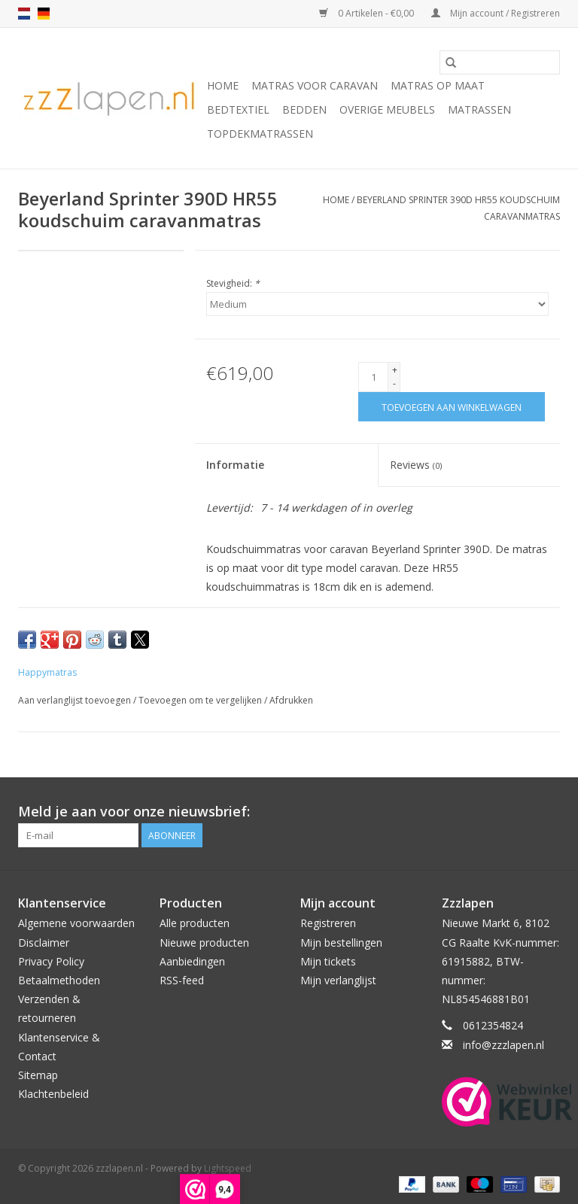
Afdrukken (291, 700)
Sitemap (38, 1075)
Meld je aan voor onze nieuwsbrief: (134, 811)
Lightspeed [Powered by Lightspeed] (227, 1168)
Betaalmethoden (59, 980)
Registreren (328, 923)
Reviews (416, 465)
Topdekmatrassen (260, 133)
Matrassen (479, 109)
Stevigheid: (233, 283)
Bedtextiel (238, 109)
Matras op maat (438, 85)
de (44, 14)
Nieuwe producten (204, 942)
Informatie (235, 465)
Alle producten (195, 923)
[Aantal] (373, 377)
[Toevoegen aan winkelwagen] (451, 406)
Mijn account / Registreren (495, 13)
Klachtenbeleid (53, 1094)
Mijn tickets (328, 961)
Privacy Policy (51, 961)
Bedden (304, 109)
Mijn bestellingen (341, 942)
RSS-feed (182, 980)
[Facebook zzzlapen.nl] (548, 812)
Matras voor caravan (314, 85)
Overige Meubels (387, 109)
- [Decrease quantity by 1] (394, 383)
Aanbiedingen (192, 961)
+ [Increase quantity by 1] (394, 369)
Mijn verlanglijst (338, 980)
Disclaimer (43, 942)
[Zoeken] (500, 62)
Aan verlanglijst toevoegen (75, 700)
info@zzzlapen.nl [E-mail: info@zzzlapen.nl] (503, 1045)
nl (24, 14)
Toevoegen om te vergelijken (201, 700)
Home (223, 85)
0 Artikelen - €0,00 (367, 13)
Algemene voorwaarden (76, 923)
